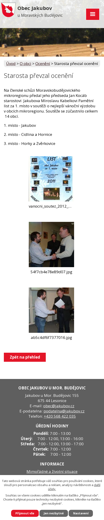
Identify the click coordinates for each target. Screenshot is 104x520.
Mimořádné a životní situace (52, 471)
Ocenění (42, 63)
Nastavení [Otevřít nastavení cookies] (81, 513)
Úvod (11, 63)
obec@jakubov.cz (58, 405)
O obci (25, 63)
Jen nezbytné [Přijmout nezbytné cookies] (54, 513)
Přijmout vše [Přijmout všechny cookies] (24, 513)
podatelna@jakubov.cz (64, 411)
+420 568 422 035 (60, 416)
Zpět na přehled (25, 357)
